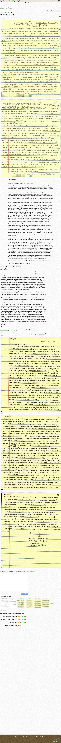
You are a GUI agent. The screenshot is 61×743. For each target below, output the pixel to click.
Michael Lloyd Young (6, 12)
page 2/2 (2, 98)
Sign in (54, 1)
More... (52, 603)
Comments (17, 2)
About (22, 1)
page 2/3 (3, 413)
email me (24, 616)
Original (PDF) (57, 17)
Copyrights (23, 737)
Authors (22, 2)
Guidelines (32, 571)
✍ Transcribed (56, 10)
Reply (48, 10)
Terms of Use (29, 737)
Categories (4, 2)
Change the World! (6, 8)
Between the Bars (7, 1)
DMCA (41, 737)
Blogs (13, 1)
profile (16, 12)
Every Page (27, 2)
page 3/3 (2, 491)
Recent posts (10, 2)
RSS (19, 616)
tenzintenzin (2, 273)
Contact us (17, 737)
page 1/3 (2, 335)
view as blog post (12, 332)
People (18, 1)
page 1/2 (2, 18)
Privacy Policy (35, 737)
